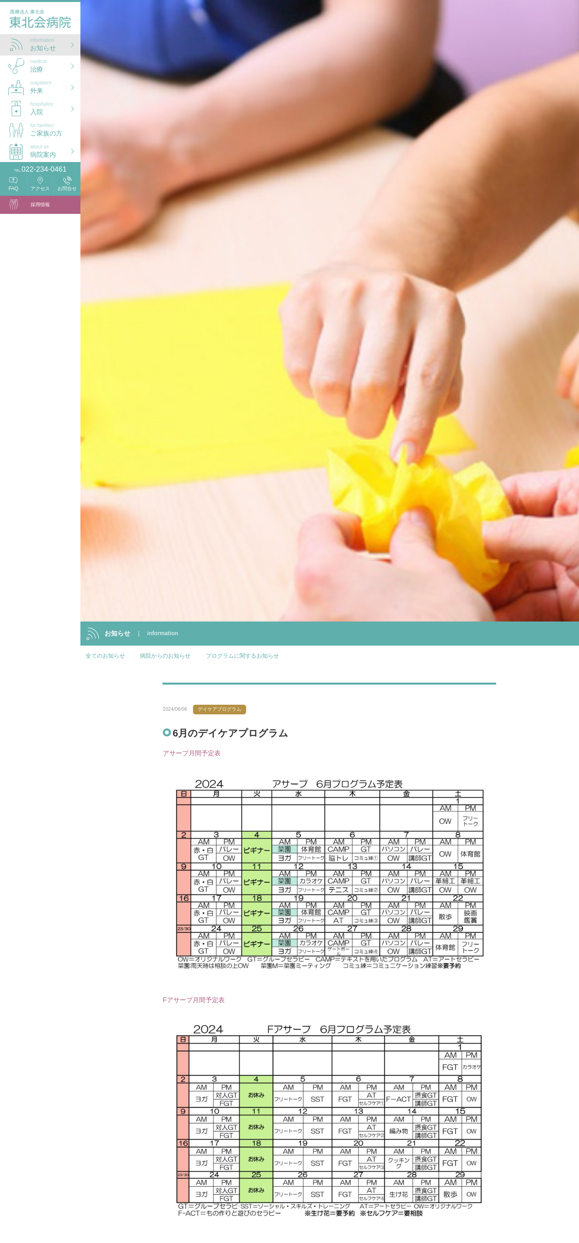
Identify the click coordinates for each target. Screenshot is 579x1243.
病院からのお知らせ (165, 655)
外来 (55, 86)
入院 (55, 107)
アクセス (40, 188)
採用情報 (40, 204)
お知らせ (55, 43)
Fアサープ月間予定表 (194, 998)
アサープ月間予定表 (192, 751)
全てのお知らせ (105, 655)
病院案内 (55, 150)
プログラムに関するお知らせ (242, 655)
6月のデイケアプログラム (230, 731)
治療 (55, 64)
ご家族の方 (55, 128)
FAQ (13, 188)
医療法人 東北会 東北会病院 (40, 20)
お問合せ (67, 188)
